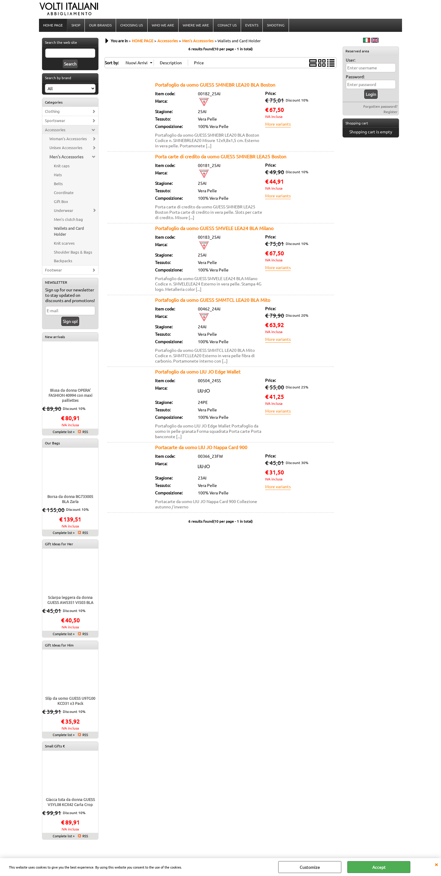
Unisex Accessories (65, 148)
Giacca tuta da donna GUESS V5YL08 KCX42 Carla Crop (70, 802)
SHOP (75, 25)
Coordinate (64, 193)
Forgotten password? (380, 106)
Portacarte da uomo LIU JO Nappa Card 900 (201, 448)
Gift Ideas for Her (59, 544)
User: (350, 60)
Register (391, 112)
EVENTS (251, 25)
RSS (85, 432)
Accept (379, 867)
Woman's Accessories (68, 139)
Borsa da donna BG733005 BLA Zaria (70, 499)
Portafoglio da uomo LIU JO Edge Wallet (197, 372)
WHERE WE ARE (195, 25)
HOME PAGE (53, 25)
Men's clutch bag (68, 219)
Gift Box (61, 201)
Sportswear (55, 121)
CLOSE (436, 864)
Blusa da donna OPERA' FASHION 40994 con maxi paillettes (70, 395)
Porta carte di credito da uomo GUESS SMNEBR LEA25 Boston (220, 157)
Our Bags (52, 443)
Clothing (52, 111)
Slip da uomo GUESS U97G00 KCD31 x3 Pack (70, 701)
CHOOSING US (131, 25)
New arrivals (55, 337)
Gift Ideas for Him (59, 645)
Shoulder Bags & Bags (73, 252)
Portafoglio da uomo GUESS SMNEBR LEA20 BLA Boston (215, 85)
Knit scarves (64, 243)
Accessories (55, 130)
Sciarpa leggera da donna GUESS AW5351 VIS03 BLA (70, 600)
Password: (355, 77)
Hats (58, 175)
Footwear (53, 270)
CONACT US (226, 25)
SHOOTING (275, 25)
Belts (58, 184)
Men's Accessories (66, 157)
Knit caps (62, 166)
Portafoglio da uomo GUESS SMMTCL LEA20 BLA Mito (212, 300)
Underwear (63, 210)
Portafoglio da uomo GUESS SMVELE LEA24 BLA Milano (214, 229)
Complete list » (63, 432)
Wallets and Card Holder (69, 231)
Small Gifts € (55, 746)
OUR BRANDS (100, 25)
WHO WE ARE (162, 25)
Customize (310, 867)
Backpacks (63, 261)
